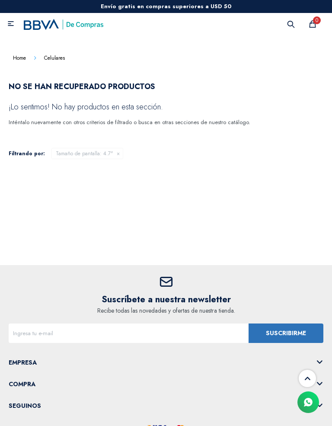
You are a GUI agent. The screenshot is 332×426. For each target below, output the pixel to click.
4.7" (84, 153)
